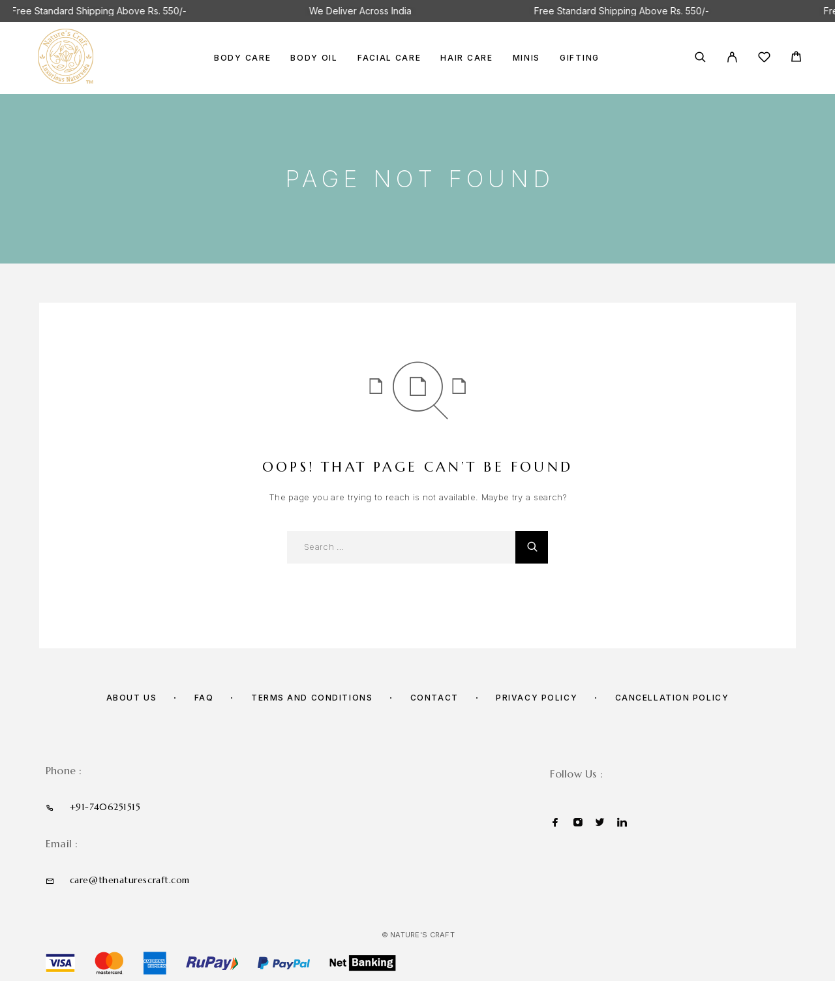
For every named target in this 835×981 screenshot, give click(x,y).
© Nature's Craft (418, 934)
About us (131, 697)
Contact (434, 697)
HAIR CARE (466, 58)
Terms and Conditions (311, 697)
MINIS (526, 58)
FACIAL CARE (389, 58)
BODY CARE (242, 58)
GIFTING (580, 58)
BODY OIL (314, 58)
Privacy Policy (536, 697)
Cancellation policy (672, 697)
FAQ (204, 697)
